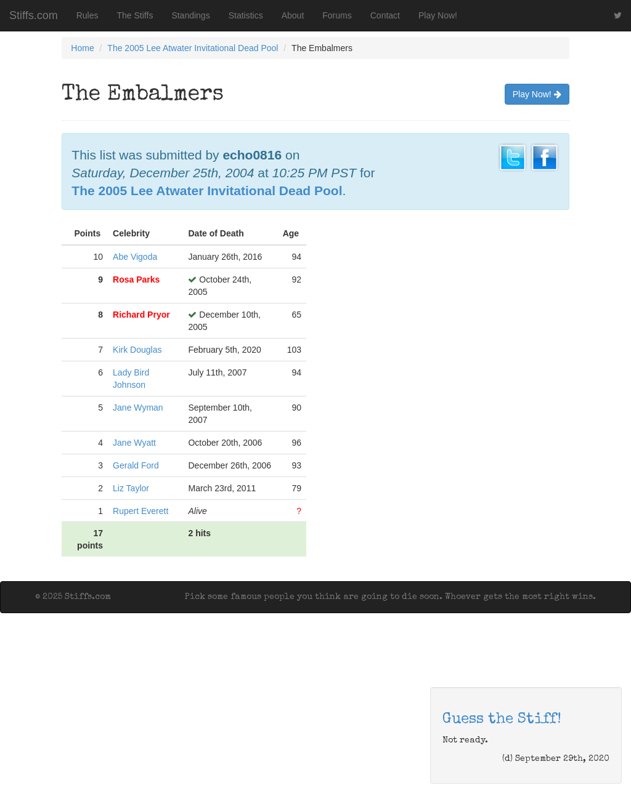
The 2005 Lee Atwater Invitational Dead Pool (192, 48)
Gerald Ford (136, 465)
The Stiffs (135, 15)
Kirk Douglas (137, 350)
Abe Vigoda (135, 257)
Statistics (246, 15)
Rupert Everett (140, 511)
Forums (336, 15)
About (293, 15)
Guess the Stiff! (501, 719)
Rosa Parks (136, 279)
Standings (190, 15)
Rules (87, 15)
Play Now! (437, 15)
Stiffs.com (33, 15)
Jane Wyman (138, 407)
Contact (385, 15)
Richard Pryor (141, 315)
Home (82, 48)
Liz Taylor (131, 488)
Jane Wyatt (134, 443)
